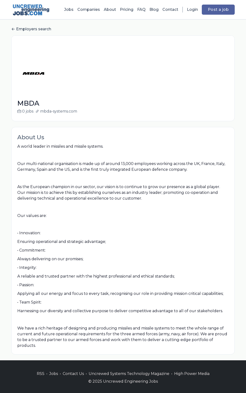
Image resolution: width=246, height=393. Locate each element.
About (110, 9)
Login (192, 9)
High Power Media (191, 379)
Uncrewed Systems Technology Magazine (129, 379)
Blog (154, 9)
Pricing (126, 9)
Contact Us (73, 379)
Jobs (69, 9)
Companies (88, 9)
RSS (40, 379)
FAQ (141, 9)
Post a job (218, 9)
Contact (170, 9)
